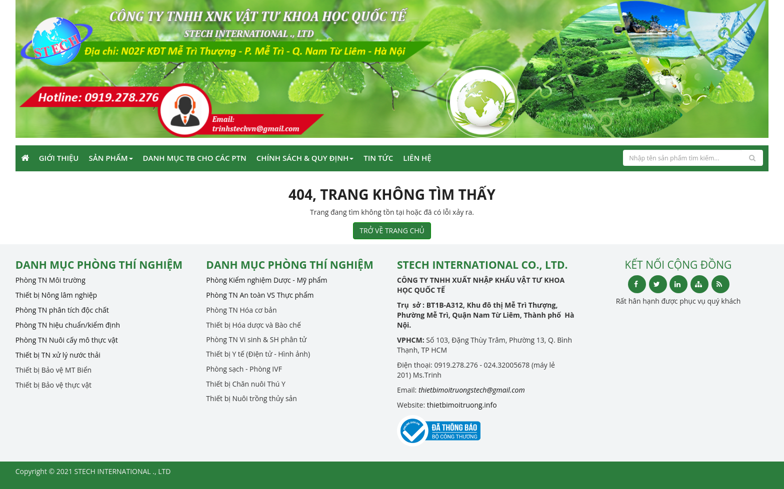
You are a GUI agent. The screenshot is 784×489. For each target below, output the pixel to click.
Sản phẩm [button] (111, 158)
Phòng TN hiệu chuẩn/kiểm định (68, 325)
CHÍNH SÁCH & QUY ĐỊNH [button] (305, 158)
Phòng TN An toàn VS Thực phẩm (260, 295)
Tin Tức (378, 158)
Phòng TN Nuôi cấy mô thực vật (67, 340)
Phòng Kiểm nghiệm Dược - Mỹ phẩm (266, 280)
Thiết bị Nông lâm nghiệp (57, 295)
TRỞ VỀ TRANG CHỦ (392, 230)
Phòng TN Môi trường (51, 280)
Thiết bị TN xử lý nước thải (58, 355)
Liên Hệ (417, 158)
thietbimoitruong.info (462, 405)
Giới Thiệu (59, 158)
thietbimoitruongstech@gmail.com (471, 390)
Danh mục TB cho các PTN (194, 158)
